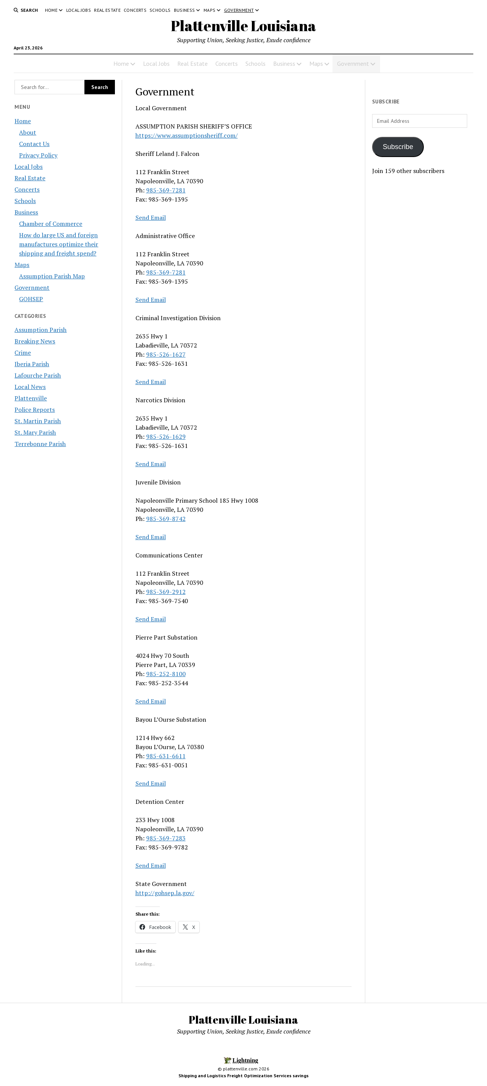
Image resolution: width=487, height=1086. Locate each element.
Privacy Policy (38, 155)
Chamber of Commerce (50, 223)
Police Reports (34, 409)
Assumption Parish (40, 329)
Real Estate (107, 10)
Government (239, 10)
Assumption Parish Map (52, 276)
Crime (22, 352)
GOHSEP (31, 299)
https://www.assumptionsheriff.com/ (186, 135)
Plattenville (30, 398)
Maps (209, 10)
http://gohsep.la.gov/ (164, 893)
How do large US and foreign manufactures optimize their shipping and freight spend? (58, 244)
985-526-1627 (166, 354)
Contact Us (34, 144)
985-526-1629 (166, 436)
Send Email (150, 217)
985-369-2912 (166, 591)
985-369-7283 (166, 838)
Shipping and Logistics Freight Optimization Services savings (243, 1075)
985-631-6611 (166, 756)
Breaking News (34, 341)
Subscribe (398, 147)
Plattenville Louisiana (243, 25)
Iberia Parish (31, 364)
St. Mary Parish (35, 432)
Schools (160, 10)
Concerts (135, 10)
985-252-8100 (166, 674)
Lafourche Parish (37, 375)
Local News (30, 387)
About (27, 132)
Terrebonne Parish (40, 444)
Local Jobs (78, 10)
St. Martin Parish (37, 421)
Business (184, 10)
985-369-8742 (166, 518)
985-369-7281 (166, 190)
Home (51, 10)
